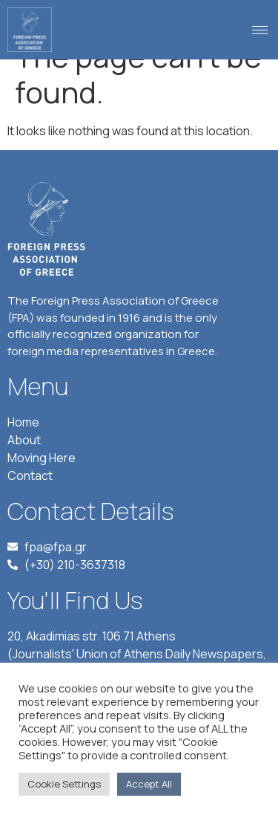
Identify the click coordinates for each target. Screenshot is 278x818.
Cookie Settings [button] (64, 784)
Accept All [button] (149, 784)
